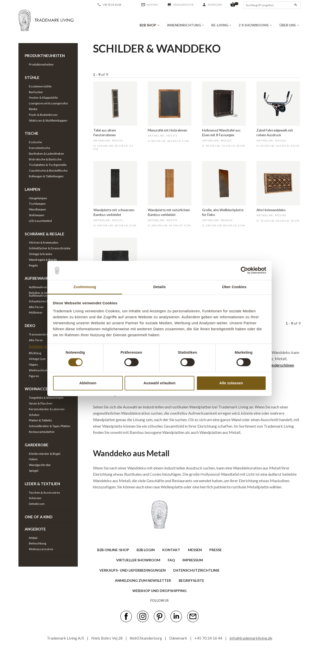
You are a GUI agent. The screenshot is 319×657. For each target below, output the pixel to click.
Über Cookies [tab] (234, 287)
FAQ (171, 560)
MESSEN (195, 550)
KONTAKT (171, 550)
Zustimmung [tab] (85, 287)
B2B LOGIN (146, 550)
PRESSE (215, 550)
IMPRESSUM (192, 560)
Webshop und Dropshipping (159, 591)
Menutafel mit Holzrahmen (167, 130)
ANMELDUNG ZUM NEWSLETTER (143, 580)
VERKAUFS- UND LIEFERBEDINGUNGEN (132, 570)
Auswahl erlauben (159, 383)
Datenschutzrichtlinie (196, 570)
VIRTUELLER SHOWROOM (138, 560)
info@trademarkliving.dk (251, 638)
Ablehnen (87, 383)
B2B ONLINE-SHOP (113, 550)
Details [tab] (159, 287)
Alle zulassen (231, 383)
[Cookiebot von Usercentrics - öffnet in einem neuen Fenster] (244, 270)
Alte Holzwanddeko (271, 210)
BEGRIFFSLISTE (191, 580)
